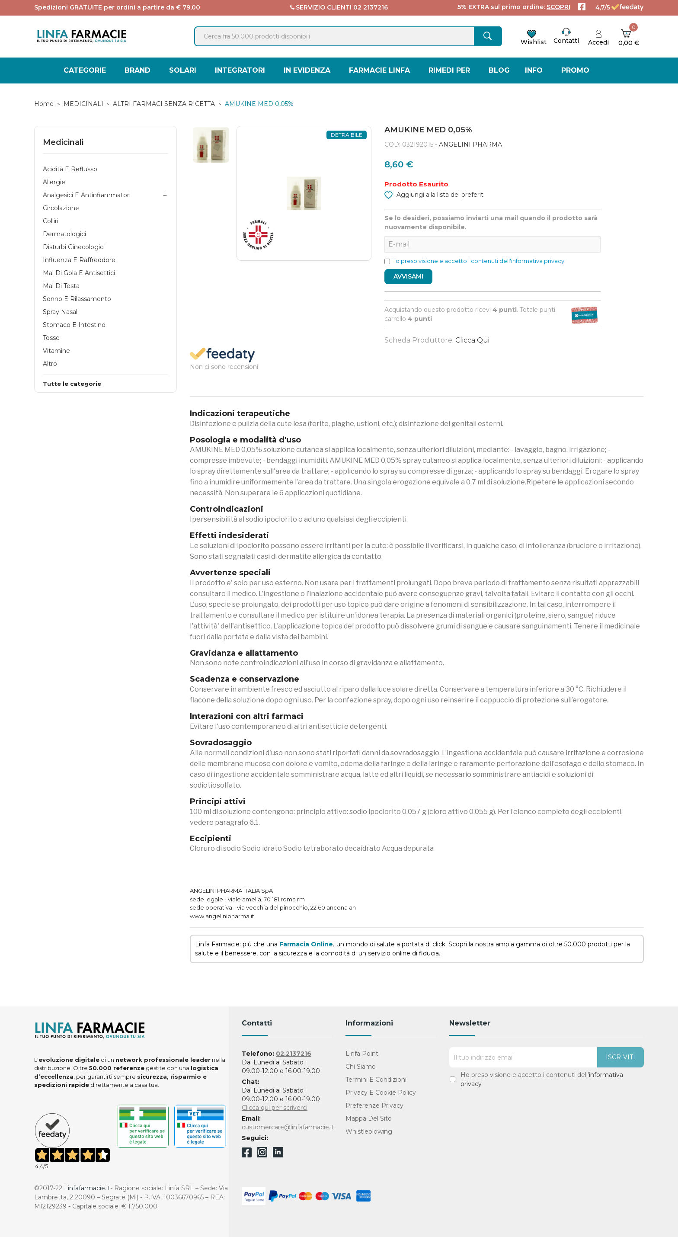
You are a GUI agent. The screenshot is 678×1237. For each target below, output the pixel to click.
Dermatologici (64, 234)
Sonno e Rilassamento (77, 299)
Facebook (247, 1153)
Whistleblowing (368, 1131)
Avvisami (408, 276)
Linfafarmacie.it (87, 1188)
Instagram (262, 1155)
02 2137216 (370, 7)
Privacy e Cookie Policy (380, 1092)
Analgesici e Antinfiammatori (87, 195)
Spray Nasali (61, 312)
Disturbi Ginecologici (74, 247)
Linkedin (278, 1155)
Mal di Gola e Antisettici (79, 273)
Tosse (51, 338)
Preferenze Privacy (374, 1105)
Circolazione (61, 208)
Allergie (54, 182)
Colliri (50, 221)
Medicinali (63, 142)
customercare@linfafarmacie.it (288, 1127)
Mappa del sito (368, 1118)
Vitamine (56, 351)
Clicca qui (472, 340)
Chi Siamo (360, 1066)
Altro (50, 364)
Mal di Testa (61, 286)
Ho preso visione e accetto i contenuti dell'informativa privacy (477, 260)
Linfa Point (361, 1054)
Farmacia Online (306, 944)
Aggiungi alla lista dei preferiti (434, 194)
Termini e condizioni (375, 1079)
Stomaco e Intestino (74, 325)
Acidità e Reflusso (70, 169)
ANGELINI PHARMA (470, 144)
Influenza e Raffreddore (79, 260)
